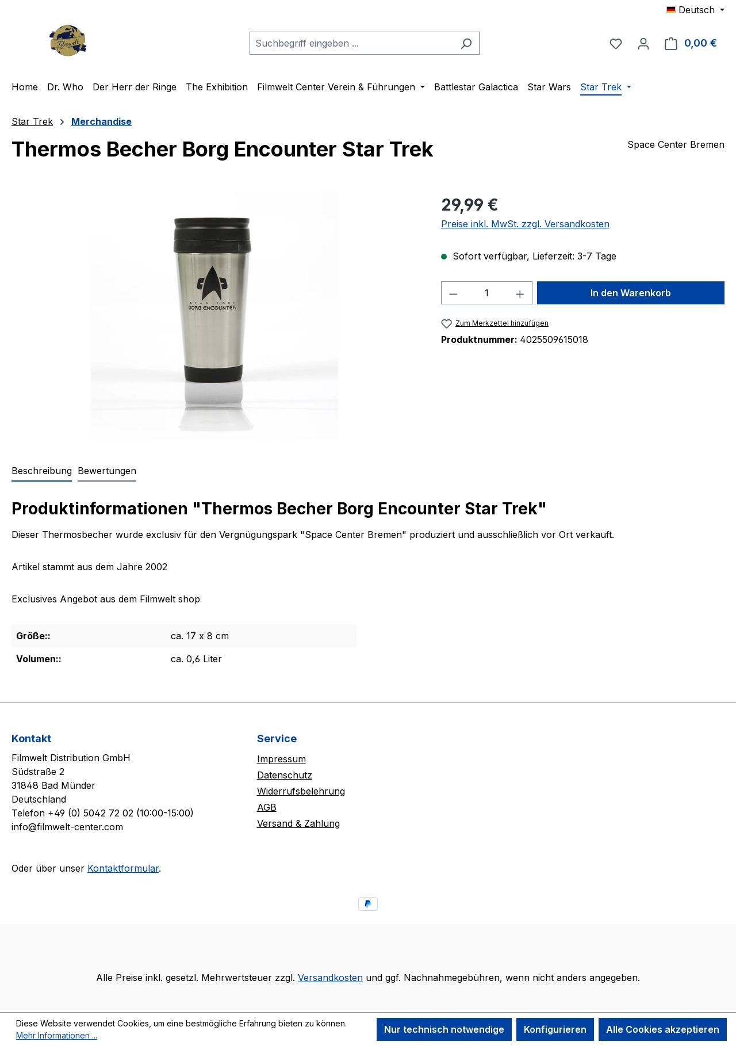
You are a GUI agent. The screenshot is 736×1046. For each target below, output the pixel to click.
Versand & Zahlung (298, 823)
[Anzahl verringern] (453, 292)
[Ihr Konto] (643, 43)
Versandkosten (330, 977)
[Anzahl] (486, 292)
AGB (267, 807)
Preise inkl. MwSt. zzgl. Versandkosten (525, 224)
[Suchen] (466, 43)
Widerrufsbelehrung (301, 791)
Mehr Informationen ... (56, 1035)
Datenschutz (284, 775)
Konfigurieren (555, 1029)
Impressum (281, 759)
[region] (215, 316)
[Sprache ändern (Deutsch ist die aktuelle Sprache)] (695, 10)
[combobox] (351, 43)
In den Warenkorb (631, 293)
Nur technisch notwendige (444, 1029)
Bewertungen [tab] (107, 470)
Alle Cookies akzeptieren (662, 1029)
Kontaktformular (123, 868)
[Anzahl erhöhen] (520, 292)
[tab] (42, 471)
